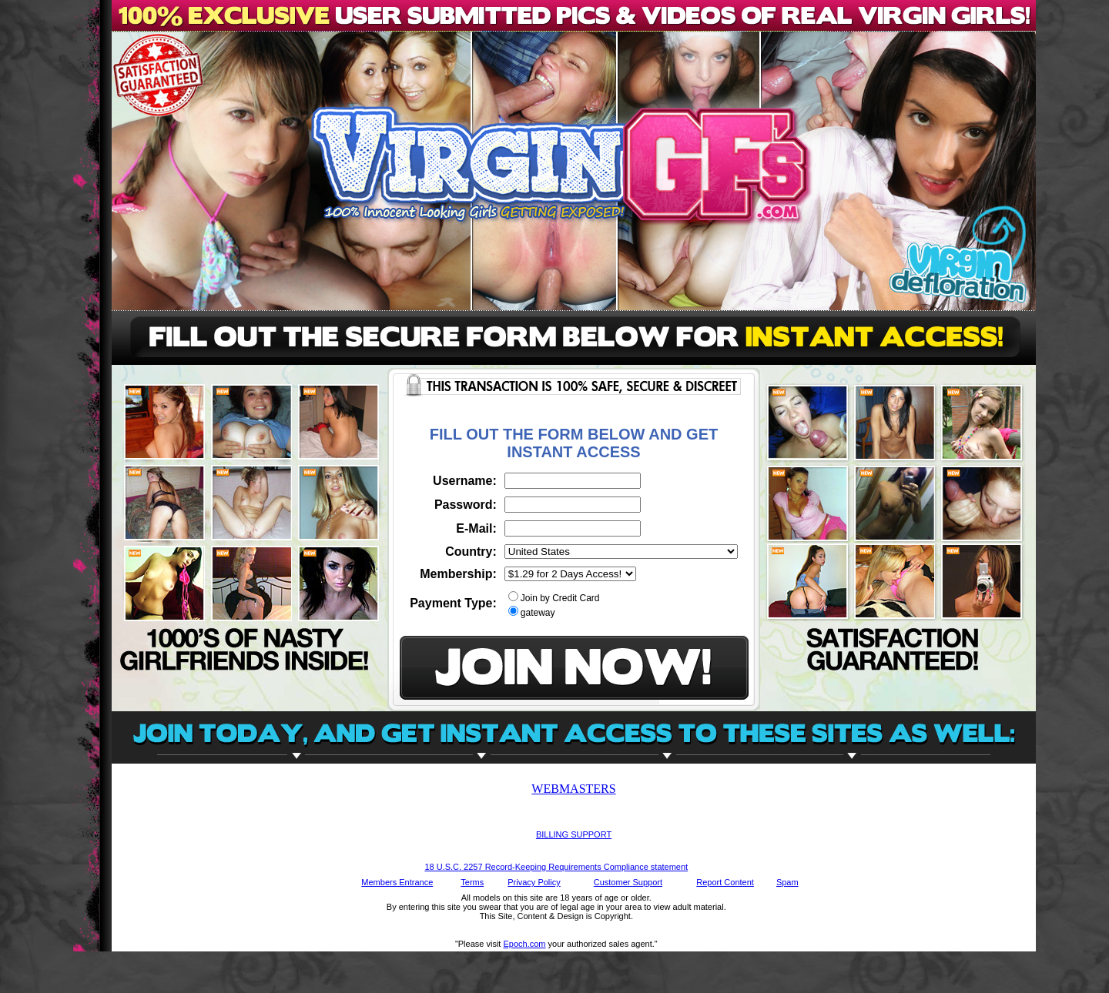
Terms (472, 882)
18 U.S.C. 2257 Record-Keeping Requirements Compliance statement (556, 866)
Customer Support (628, 882)
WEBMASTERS (573, 788)
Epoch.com (524, 943)
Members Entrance (397, 882)
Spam (787, 882)
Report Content (725, 882)
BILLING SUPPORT (573, 834)
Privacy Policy (534, 882)
